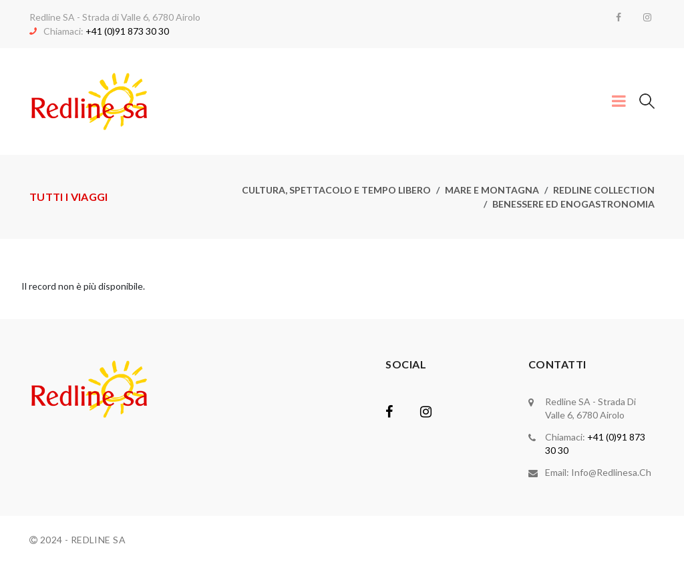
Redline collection (604, 190)
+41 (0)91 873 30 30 (127, 31)
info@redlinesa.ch (611, 472)
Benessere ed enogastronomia (573, 204)
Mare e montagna (492, 190)
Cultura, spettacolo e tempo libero (336, 190)
